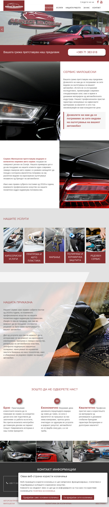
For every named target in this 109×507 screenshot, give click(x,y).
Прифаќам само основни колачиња (40, 493)
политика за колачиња (44, 487)
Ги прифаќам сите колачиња (78, 493)
